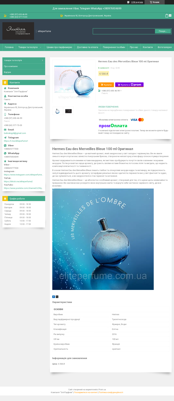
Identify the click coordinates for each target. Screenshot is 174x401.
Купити (108, 84)
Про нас (134, 47)
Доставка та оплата (87, 47)
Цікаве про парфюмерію (59, 47)
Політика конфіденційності (111, 392)
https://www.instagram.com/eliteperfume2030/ (24, 174)
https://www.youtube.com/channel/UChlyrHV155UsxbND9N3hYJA (24, 188)
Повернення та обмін (114, 47)
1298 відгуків (137, 2)
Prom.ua (102, 389)
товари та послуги (13, 60)
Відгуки (7, 72)
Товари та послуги (28, 47)
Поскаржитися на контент (85, 392)
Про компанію (11, 66)
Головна (9, 47)
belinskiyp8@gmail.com (15, 133)
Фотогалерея (165, 47)
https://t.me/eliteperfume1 (16, 141)
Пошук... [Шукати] (163, 31)
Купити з (131, 84)
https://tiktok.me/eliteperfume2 (18, 181)
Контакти (148, 47)
